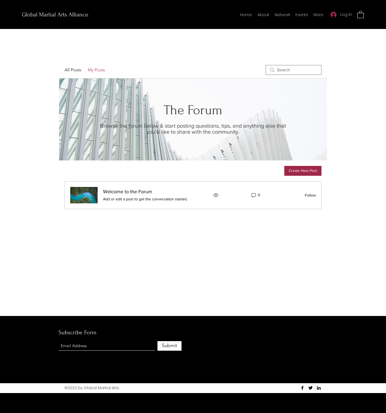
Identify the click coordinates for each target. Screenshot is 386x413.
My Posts (96, 69)
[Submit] (169, 346)
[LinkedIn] (318, 388)
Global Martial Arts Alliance (55, 14)
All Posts (73, 69)
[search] (293, 70)
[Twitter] (310, 388)
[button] (360, 14)
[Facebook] (302, 388)
